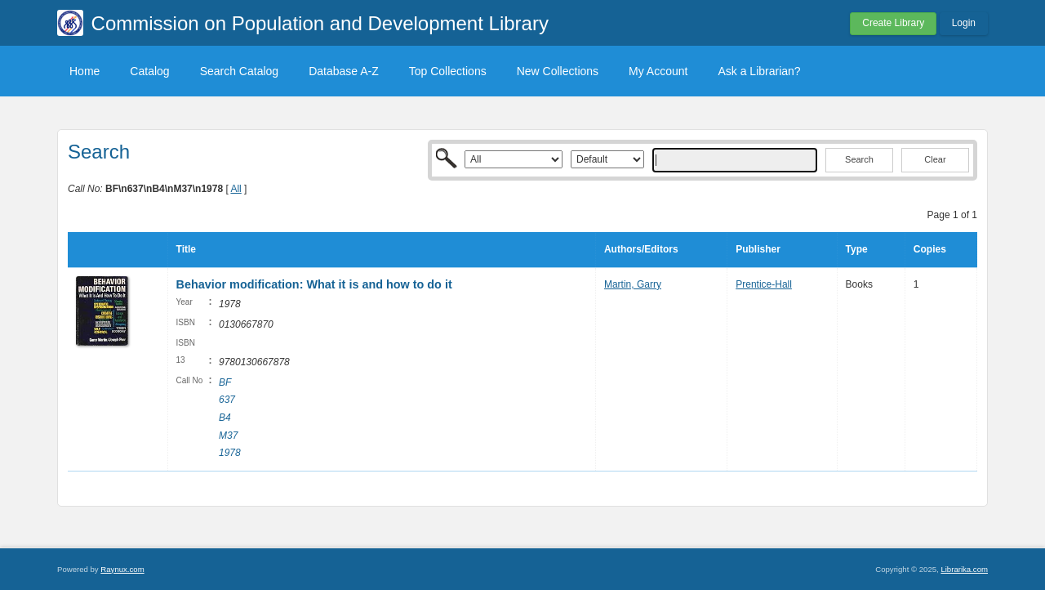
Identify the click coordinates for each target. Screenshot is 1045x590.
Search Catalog (239, 71)
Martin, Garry (632, 284)
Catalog (149, 71)
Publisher (758, 249)
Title (186, 249)
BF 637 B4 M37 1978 (230, 417)
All (235, 188)
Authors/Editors (641, 249)
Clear (934, 159)
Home (84, 71)
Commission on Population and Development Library (320, 23)
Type (857, 249)
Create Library (893, 23)
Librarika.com (964, 569)
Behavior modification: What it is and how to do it (314, 284)
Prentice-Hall (764, 284)
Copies (930, 249)
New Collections (557, 71)
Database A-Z (344, 71)
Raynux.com (122, 569)
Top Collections (448, 71)
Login (964, 23)
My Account (658, 71)
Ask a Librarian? (759, 71)
